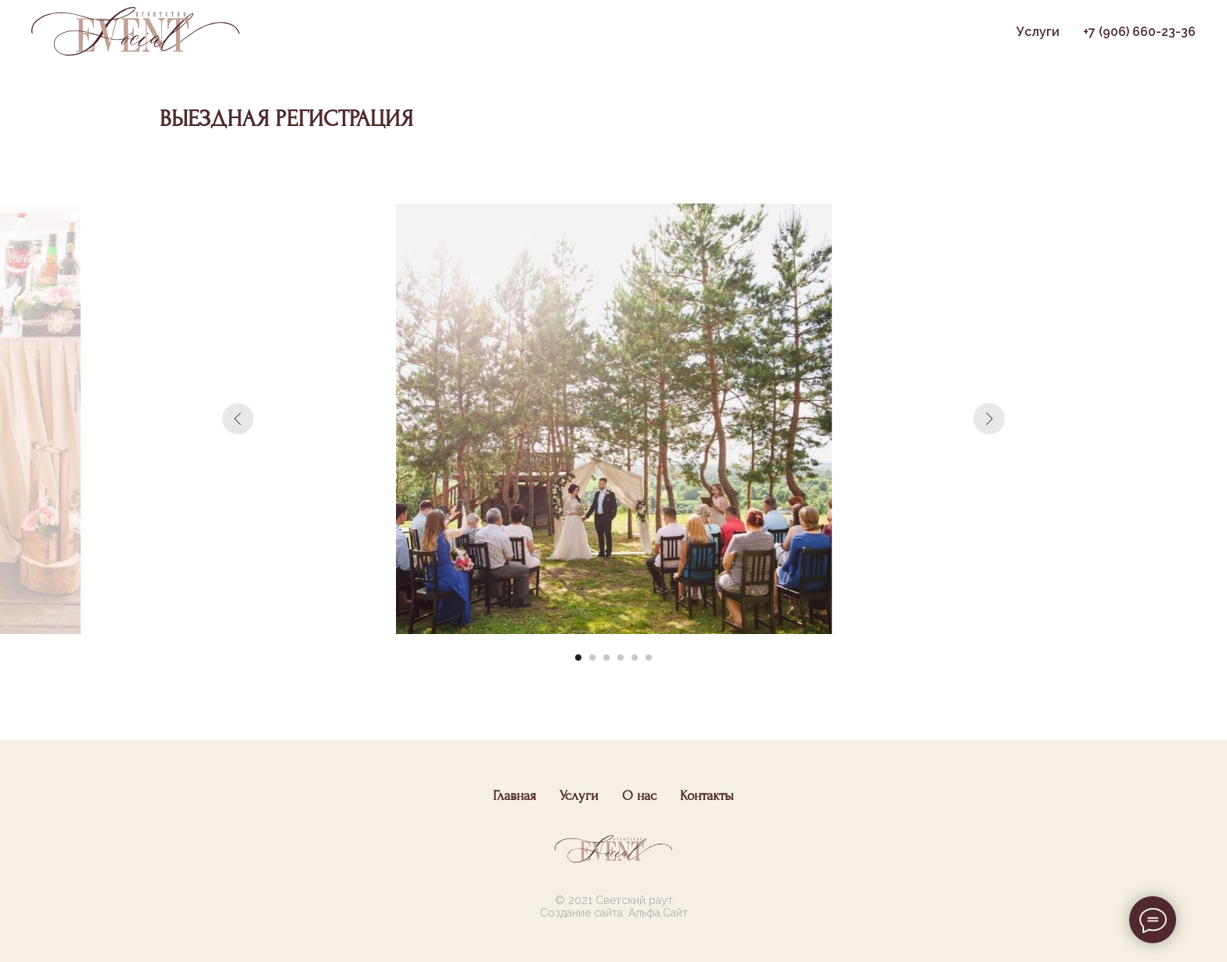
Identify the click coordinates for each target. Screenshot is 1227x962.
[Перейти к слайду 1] (578, 657)
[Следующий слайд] (989, 418)
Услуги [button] (1038, 31)
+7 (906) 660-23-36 (1139, 31)
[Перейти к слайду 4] (620, 657)
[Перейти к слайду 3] (606, 657)
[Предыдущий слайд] (238, 418)
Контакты (707, 795)
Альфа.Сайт (658, 912)
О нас (639, 795)
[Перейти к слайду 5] (634, 657)
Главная (514, 795)
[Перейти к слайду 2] (592, 657)
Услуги (579, 795)
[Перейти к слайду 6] (649, 657)
